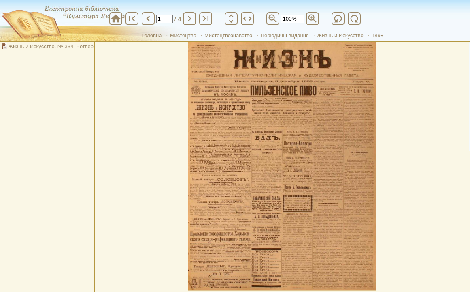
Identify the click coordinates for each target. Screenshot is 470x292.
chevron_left (148, 18)
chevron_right (189, 18)
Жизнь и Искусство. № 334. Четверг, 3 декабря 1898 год (76, 46)
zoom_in (312, 18)
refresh (338, 18)
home (115, 18)
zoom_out (273, 18)
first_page (132, 18)
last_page (205, 18)
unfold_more (231, 18)
